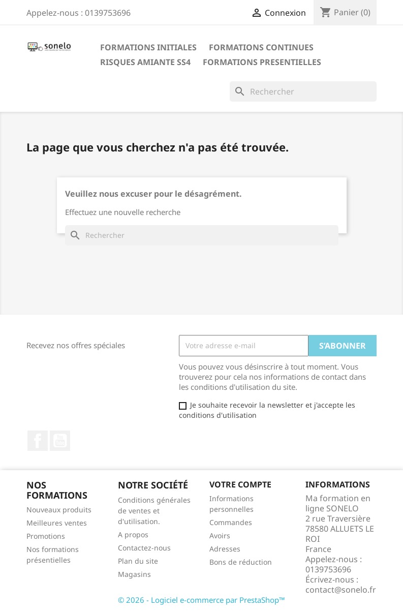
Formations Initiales (148, 47)
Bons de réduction (240, 562)
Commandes (230, 522)
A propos (133, 534)
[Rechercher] (303, 91)
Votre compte (240, 484)
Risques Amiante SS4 (145, 62)
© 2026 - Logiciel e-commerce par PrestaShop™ (201, 600)
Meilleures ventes (56, 523)
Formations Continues (261, 47)
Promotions (45, 536)
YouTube (60, 441)
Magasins (134, 574)
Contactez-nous (144, 548)
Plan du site (138, 561)
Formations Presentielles (262, 62)
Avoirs (219, 535)
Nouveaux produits (58, 509)
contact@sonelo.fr (340, 589)
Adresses (224, 549)
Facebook (37, 441)
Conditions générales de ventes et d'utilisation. (154, 510)
